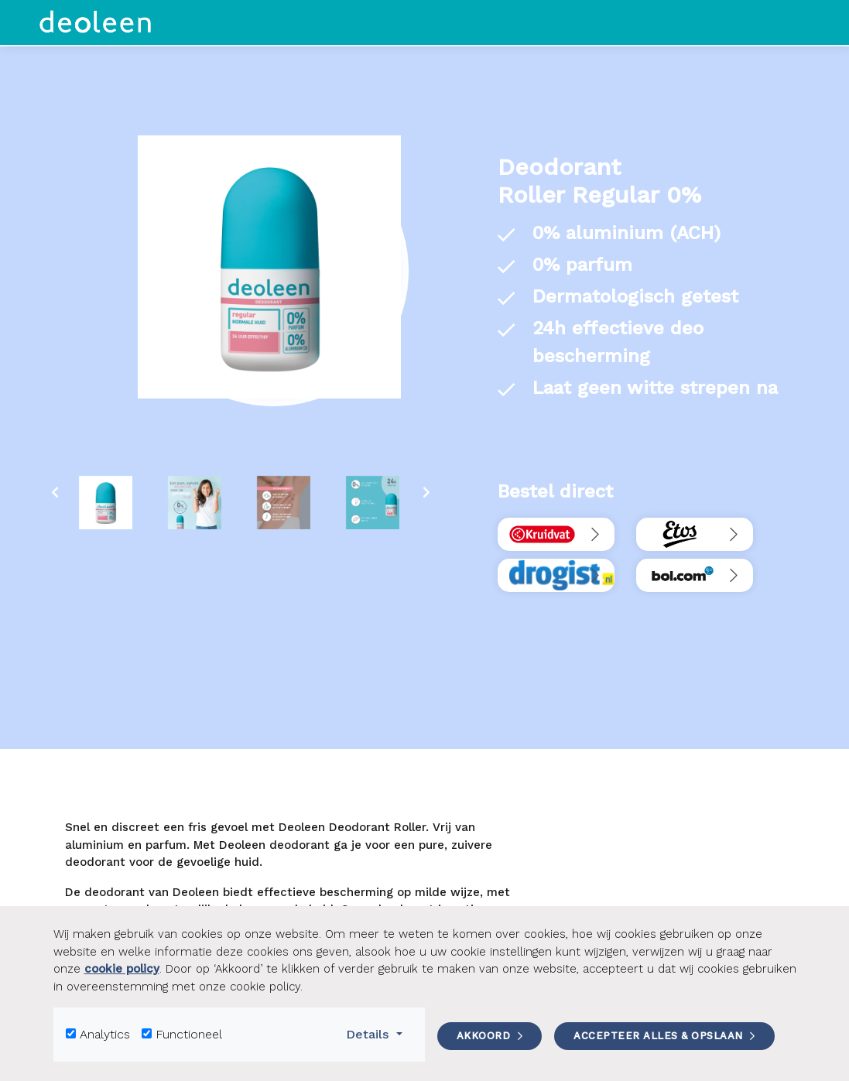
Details (379, 1033)
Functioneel (189, 1034)
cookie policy (121, 969)
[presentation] (55, 493)
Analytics (105, 1034)
